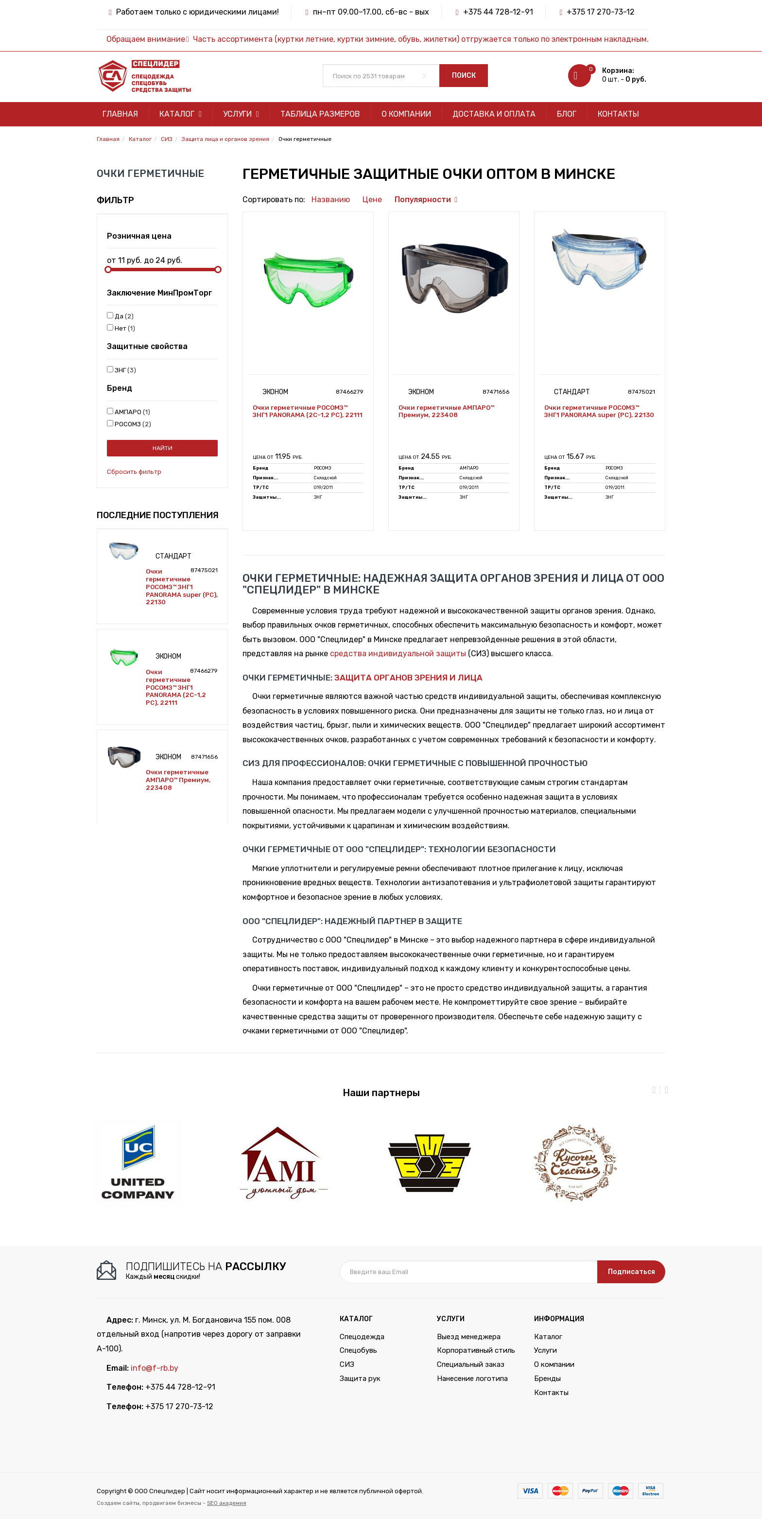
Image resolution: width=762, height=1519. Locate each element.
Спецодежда (362, 1336)
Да (120, 316)
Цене (372, 199)
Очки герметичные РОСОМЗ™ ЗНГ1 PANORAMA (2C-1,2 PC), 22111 (176, 687)
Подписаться (631, 1272)
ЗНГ (121, 370)
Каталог (180, 114)
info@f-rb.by (154, 1368)
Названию (331, 199)
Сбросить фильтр (134, 471)
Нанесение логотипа (472, 1378)
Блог (566, 114)
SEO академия (226, 1503)
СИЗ (347, 1364)
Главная (120, 114)
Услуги (241, 114)
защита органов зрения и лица (408, 677)
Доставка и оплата (494, 114)
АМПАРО (128, 412)
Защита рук (360, 1378)
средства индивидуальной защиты (398, 653)
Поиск (464, 75)
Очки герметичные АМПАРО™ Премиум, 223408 (178, 779)
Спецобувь (358, 1350)
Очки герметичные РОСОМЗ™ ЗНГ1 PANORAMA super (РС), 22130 (182, 587)
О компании (406, 114)
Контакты (618, 114)
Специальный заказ (470, 1364)
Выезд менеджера (469, 1336)
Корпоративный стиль (476, 1350)
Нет (121, 328)
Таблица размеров (320, 114)
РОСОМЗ (129, 424)
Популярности (423, 199)
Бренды (547, 1378)
